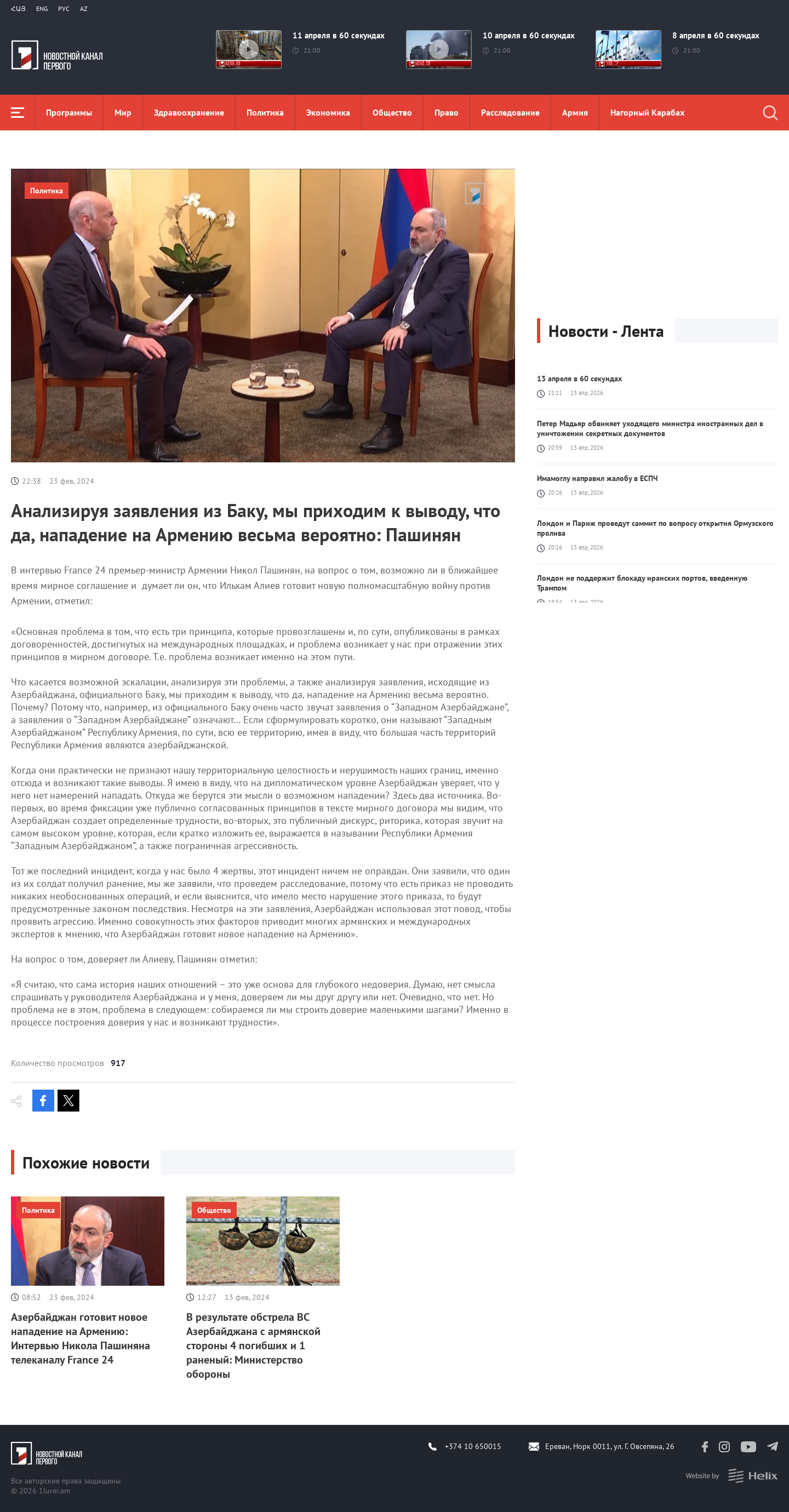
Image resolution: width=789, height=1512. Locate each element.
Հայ (18, 8)
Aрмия (575, 112)
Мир (123, 112)
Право (446, 112)
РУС (64, 8)
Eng (42, 8)
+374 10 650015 (473, 1446)
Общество (392, 112)
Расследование (510, 112)
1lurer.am (54, 1491)
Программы (69, 112)
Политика (265, 112)
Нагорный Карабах (647, 112)
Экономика (328, 112)
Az (84, 8)
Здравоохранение (189, 112)
